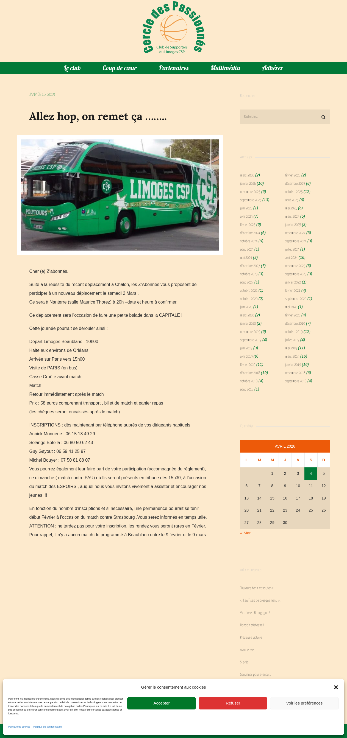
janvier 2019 (293, 365)
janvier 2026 (248, 184)
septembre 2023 (295, 274)
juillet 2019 (292, 340)
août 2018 (246, 389)
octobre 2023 (248, 274)
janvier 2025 (293, 225)
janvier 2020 (248, 323)
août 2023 (246, 282)
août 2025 (291, 200)
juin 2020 (246, 307)
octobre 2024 (248, 241)
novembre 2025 (250, 192)
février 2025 (247, 225)
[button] (336, 687)
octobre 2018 (248, 381)
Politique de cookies (19, 726)
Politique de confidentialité (47, 726)
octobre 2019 (293, 332)
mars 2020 (247, 315)
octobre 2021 (248, 291)
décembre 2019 (295, 323)
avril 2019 (246, 356)
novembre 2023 (295, 266)
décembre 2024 (250, 233)
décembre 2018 (250, 373)
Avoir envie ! (247, 650)
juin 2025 (246, 208)
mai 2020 (291, 307)
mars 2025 (292, 216)
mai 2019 (291, 348)
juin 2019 (246, 348)
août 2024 (246, 249)
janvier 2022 (293, 282)
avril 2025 (246, 216)
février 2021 (292, 291)
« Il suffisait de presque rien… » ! (260, 600)
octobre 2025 (293, 192)
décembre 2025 (295, 184)
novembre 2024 (295, 233)
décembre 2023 (250, 266)
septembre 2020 (295, 299)
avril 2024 (291, 258)
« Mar (245, 533)
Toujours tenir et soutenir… (257, 588)
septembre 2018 (295, 381)
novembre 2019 (250, 332)
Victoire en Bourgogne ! (255, 613)
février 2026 (292, 175)
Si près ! (245, 662)
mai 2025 (291, 208)
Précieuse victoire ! (251, 637)
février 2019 (247, 365)
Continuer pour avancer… (255, 675)
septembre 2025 (250, 200)
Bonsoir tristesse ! (252, 625)
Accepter (161, 703)
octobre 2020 (248, 299)
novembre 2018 (295, 373)
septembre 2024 (295, 241)
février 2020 (292, 315)
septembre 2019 (250, 340)
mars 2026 (247, 175)
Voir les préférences (304, 703)
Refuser (233, 703)
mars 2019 (292, 356)
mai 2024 (246, 258)
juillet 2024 (292, 249)
